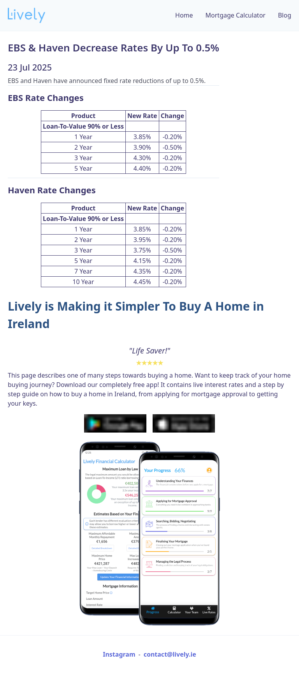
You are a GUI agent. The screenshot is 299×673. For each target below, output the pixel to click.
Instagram (119, 654)
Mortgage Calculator (236, 15)
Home (184, 15)
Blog (284, 15)
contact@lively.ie (170, 654)
